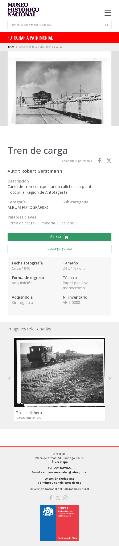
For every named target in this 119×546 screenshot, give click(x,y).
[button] (10, 378)
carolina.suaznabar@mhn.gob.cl (64, 472)
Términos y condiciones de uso (59, 482)
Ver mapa (59, 462)
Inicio (11, 46)
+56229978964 (62, 468)
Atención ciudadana (59, 478)
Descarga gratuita (59, 249)
